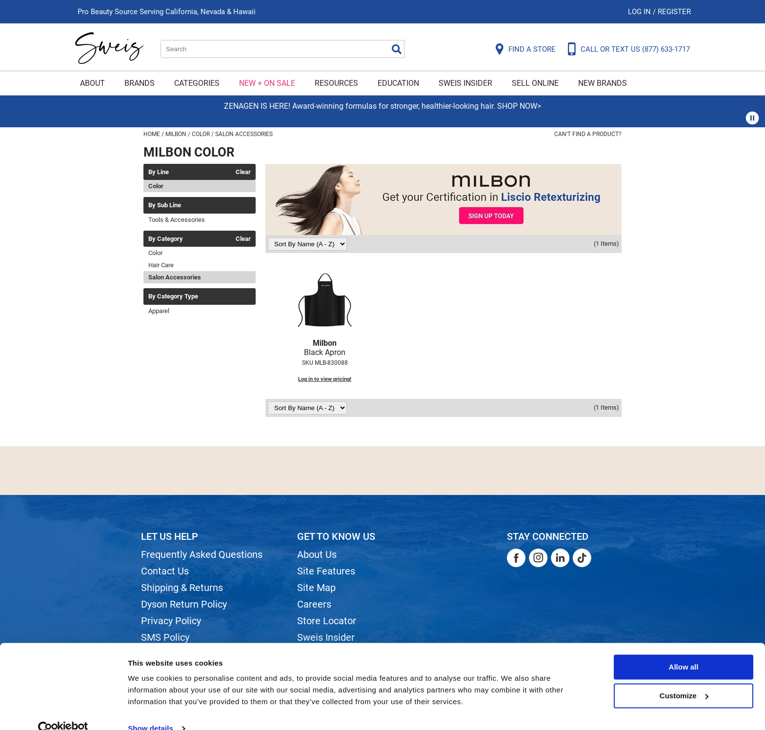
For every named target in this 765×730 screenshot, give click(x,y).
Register (674, 11)
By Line (158, 172)
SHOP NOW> (519, 106)
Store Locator (326, 621)
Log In (640, 11)
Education (398, 83)
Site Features (326, 571)
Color (155, 186)
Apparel (158, 311)
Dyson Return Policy (184, 604)
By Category (165, 239)
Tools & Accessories (176, 219)
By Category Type (173, 296)
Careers (314, 604)
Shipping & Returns (182, 587)
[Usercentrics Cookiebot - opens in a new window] (63, 711)
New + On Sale (267, 83)
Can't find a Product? (588, 134)
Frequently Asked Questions (201, 554)
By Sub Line (164, 205)
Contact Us (165, 571)
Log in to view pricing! (324, 379)
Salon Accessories (174, 277)
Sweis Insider (465, 83)
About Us (317, 554)
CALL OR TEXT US (635, 49)
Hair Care (161, 265)
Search (397, 49)
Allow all (684, 649)
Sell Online (535, 83)
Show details (150, 711)
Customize (684, 677)
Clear (243, 172)
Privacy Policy (171, 621)
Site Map (316, 587)
